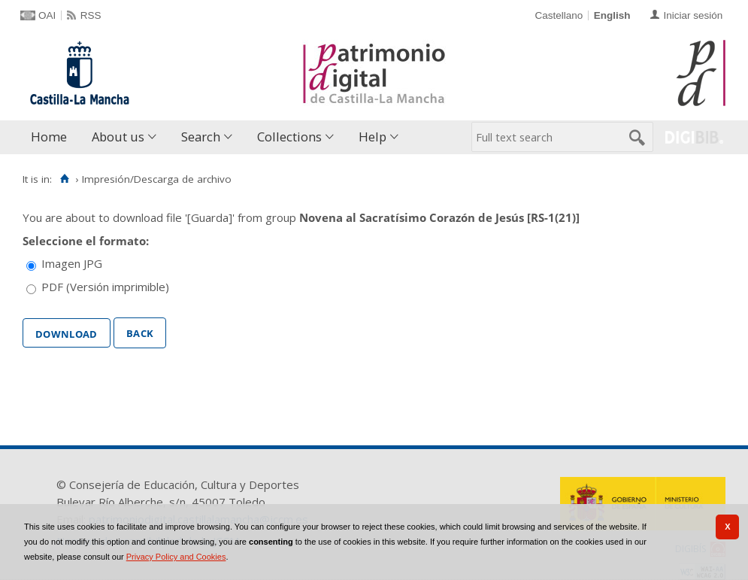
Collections (289, 136)
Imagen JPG (71, 263)
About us (118, 136)
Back (139, 332)
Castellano (559, 15)
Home (49, 136)
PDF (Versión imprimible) (105, 286)
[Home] (64, 179)
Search (200, 136)
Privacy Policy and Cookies (176, 556)
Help (372, 136)
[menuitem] (52, 137)
